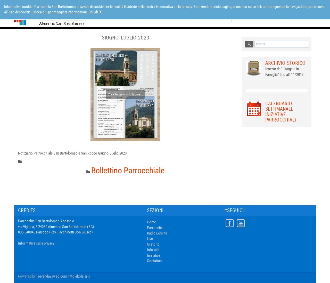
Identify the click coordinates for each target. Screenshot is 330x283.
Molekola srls (80, 276)
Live (150, 238)
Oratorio (153, 244)
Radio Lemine (157, 233)
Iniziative (153, 255)
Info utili (153, 249)
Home (151, 222)
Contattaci (154, 260)
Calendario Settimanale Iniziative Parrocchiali (280, 112)
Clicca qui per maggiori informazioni (59, 12)
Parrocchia (155, 227)
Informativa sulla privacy (36, 243)
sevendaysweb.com (52, 276)
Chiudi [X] (95, 12)
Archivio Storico (285, 63)
